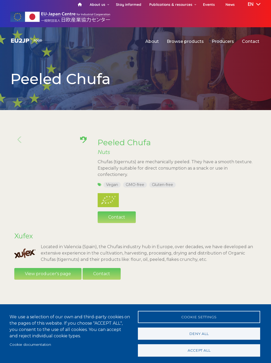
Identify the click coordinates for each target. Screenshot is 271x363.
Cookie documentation (30, 344)
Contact (250, 41)
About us (97, 4)
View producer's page (48, 273)
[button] (250, 4)
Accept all (199, 350)
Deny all (199, 333)
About (152, 41)
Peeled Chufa (124, 142)
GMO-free (135, 184)
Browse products (185, 41)
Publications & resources (170, 4)
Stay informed (128, 4)
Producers (223, 41)
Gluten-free (162, 184)
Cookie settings (198, 316)
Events (209, 4)
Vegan (112, 184)
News (230, 4)
